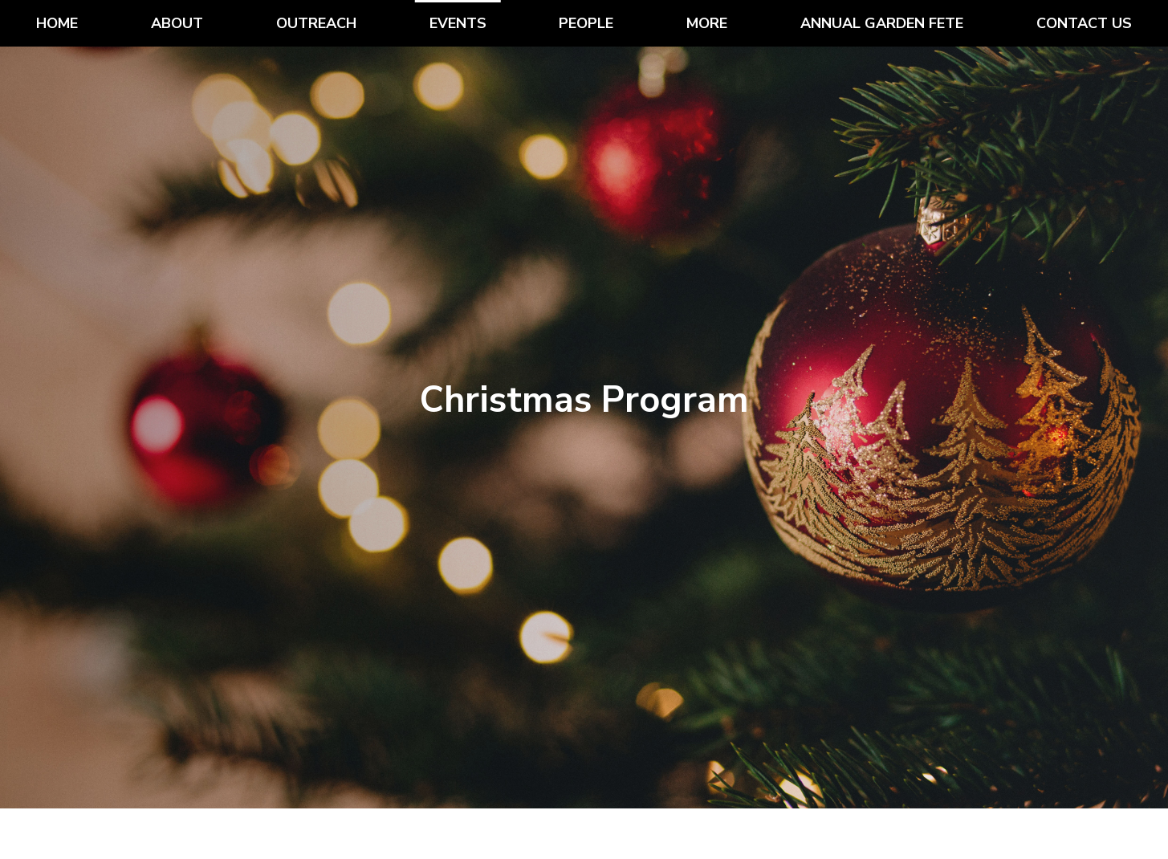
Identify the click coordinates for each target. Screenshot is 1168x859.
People (586, 23)
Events (457, 23)
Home (57, 23)
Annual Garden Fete (881, 23)
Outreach (316, 23)
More (706, 23)
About (177, 23)
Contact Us (1084, 23)
